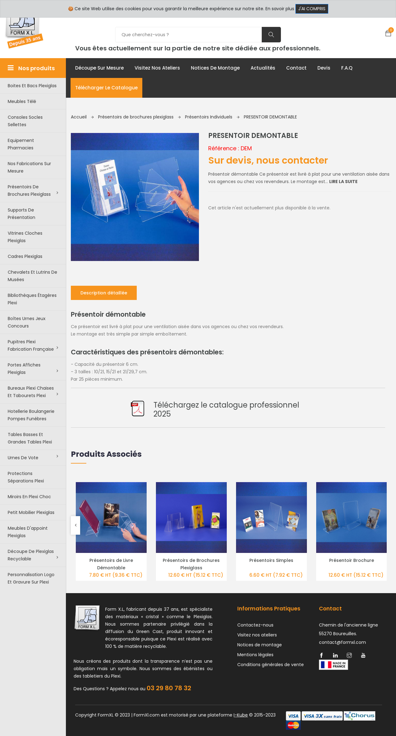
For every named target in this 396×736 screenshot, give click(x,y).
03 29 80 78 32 (169, 688)
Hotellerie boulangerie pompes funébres (31, 415)
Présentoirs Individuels (212, 117)
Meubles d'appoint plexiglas (28, 532)
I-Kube (241, 715)
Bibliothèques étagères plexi (32, 299)
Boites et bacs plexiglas (32, 86)
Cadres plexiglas (25, 256)
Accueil (82, 117)
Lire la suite (343, 181)
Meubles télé (22, 101)
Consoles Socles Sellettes (25, 121)
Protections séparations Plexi (26, 477)
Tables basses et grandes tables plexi (30, 438)
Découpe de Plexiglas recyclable (33, 555)
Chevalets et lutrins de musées (32, 276)
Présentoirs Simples (271, 560)
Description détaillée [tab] (103, 293)
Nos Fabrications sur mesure (29, 167)
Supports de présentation (21, 213)
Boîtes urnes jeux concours (26, 322)
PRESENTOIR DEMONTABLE (270, 117)
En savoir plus (279, 9)
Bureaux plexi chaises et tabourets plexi (33, 392)
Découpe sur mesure (99, 68)
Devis (323, 68)
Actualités (263, 68)
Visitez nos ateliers (157, 68)
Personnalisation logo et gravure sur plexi (31, 578)
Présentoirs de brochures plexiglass (33, 190)
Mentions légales (255, 655)
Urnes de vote (33, 457)
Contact (296, 68)
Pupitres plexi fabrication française (33, 345)
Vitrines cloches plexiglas (25, 237)
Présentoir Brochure (351, 560)
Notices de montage (215, 68)
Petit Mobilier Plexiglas (31, 512)
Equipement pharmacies (21, 144)
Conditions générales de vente (270, 664)
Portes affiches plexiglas (33, 368)
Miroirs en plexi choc (29, 497)
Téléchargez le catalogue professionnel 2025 (226, 409)
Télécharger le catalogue (106, 87)
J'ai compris (311, 9)
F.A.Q (346, 68)
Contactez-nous (255, 625)
